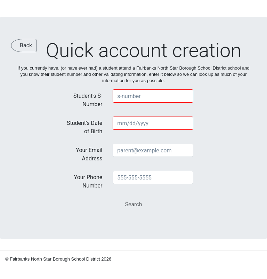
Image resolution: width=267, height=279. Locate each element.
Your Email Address (89, 154)
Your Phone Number (88, 181)
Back (26, 45)
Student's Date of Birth (84, 127)
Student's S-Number (87, 100)
